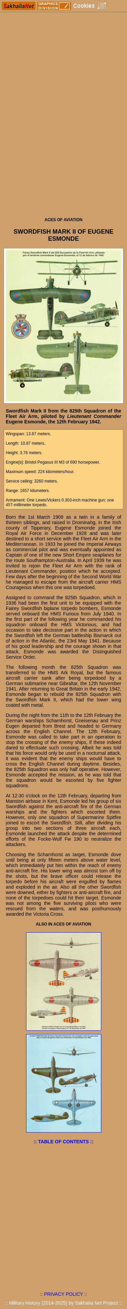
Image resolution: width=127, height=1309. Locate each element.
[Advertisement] (63, 147)
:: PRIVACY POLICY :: (63, 1294)
